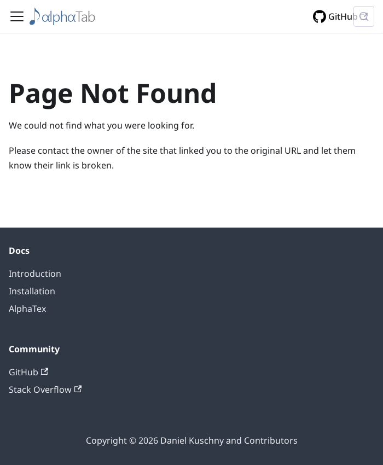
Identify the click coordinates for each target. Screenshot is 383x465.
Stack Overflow (45, 389)
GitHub (348, 16)
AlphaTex (27, 309)
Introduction (35, 274)
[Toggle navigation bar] (17, 16)
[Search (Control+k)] (363, 16)
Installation (32, 291)
